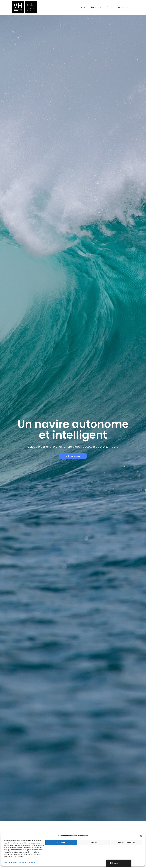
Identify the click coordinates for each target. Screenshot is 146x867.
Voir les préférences (126, 842)
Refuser (94, 842)
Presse (110, 7)
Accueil (84, 7)
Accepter (61, 842)
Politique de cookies (10, 862)
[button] (141, 835)
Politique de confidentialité (27, 862)
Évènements (97, 7)
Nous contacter (124, 7)
